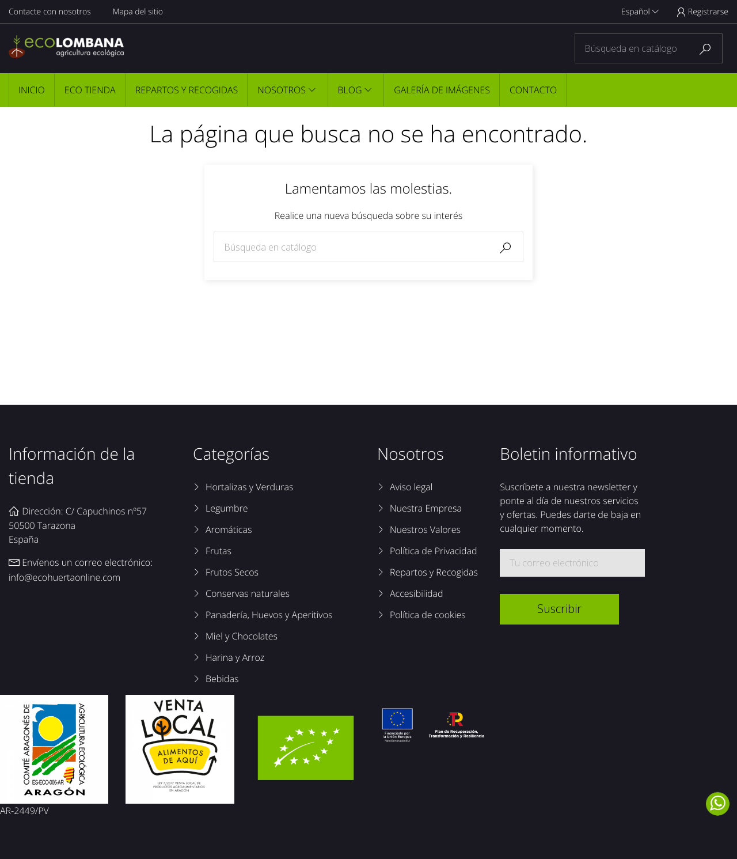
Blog (350, 90)
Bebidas (222, 678)
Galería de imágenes (442, 90)
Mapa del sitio (137, 11)
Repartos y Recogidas (186, 90)
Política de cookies (428, 614)
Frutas (218, 550)
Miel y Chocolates (242, 636)
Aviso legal (411, 486)
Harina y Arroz (235, 657)
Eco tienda (90, 90)
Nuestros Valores (425, 529)
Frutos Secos (232, 572)
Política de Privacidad (433, 550)
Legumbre (227, 508)
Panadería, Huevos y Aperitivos (269, 614)
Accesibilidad (416, 593)
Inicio (31, 90)
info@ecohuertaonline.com (64, 577)
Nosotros (281, 90)
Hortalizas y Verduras (250, 486)
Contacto (533, 90)
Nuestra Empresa (426, 508)
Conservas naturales (248, 593)
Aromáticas (229, 529)
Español (640, 11)
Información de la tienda (72, 466)
